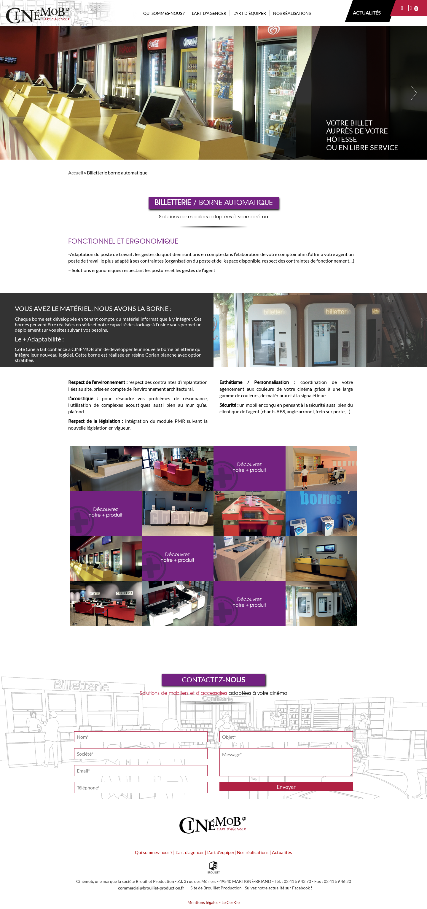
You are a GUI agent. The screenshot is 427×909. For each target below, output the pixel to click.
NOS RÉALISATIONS (292, 13)
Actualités (282, 852)
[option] (213, 93)
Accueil (75, 172)
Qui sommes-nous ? (153, 852)
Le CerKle (231, 902)
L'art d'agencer (190, 852)
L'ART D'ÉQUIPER (249, 13)
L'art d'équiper (221, 852)
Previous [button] (12, 92)
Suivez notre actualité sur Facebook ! (278, 888)
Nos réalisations (253, 852)
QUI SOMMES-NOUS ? (164, 13)
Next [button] (414, 92)
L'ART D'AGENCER (209, 13)
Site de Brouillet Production (216, 888)
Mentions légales (202, 902)
